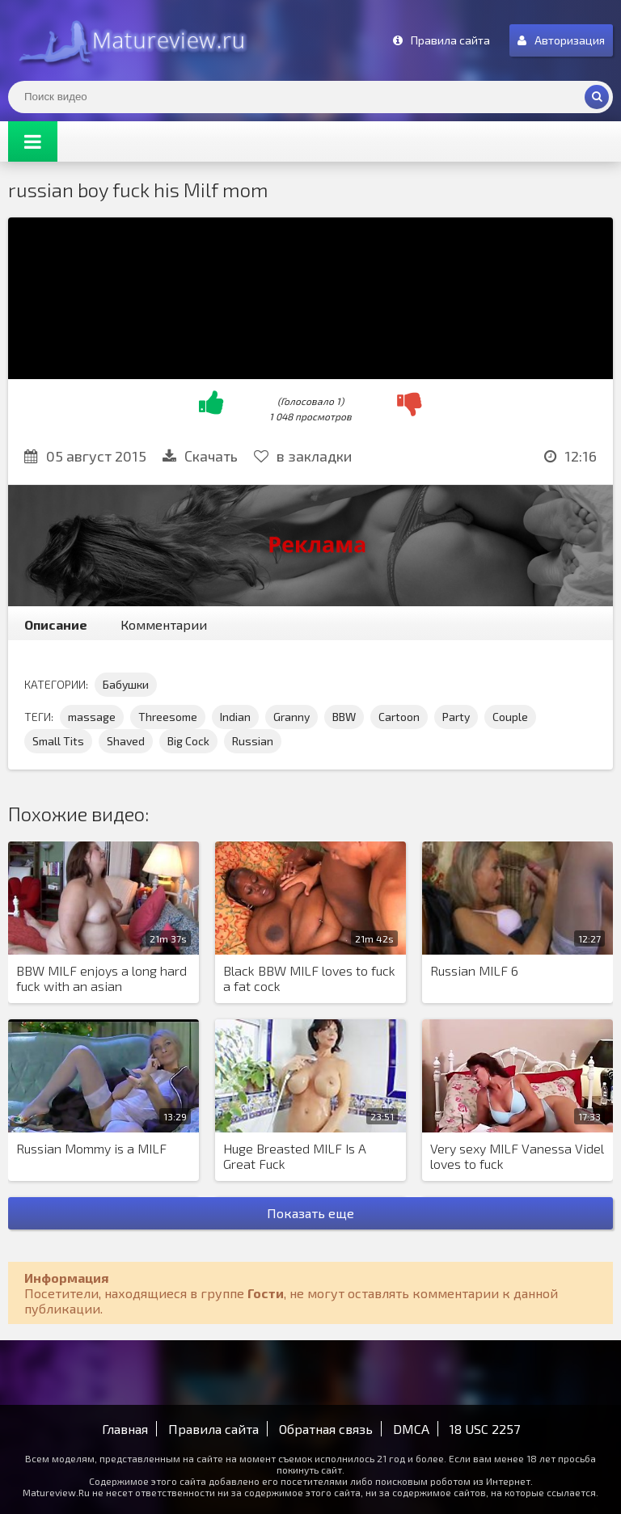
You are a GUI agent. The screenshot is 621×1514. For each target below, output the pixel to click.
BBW (344, 716)
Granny (291, 716)
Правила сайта (213, 1428)
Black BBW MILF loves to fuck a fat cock (309, 978)
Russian (252, 741)
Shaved (126, 741)
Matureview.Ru (129, 40)
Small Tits (58, 741)
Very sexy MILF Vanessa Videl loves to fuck (517, 1156)
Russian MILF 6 (474, 970)
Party (456, 716)
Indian (235, 716)
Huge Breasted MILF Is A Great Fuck (294, 1156)
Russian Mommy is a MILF (91, 1148)
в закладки (303, 456)
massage (92, 716)
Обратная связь (326, 1428)
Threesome (167, 716)
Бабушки (126, 684)
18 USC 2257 (485, 1428)
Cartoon (399, 716)
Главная (125, 1428)
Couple (510, 716)
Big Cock (188, 741)
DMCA (411, 1428)
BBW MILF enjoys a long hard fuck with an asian (101, 978)
